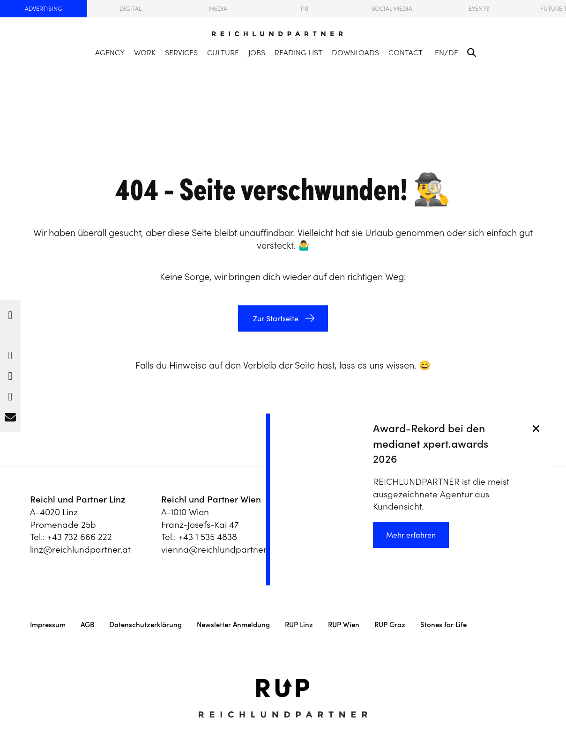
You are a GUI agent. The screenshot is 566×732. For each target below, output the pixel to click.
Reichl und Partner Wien (211, 499)
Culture (223, 52)
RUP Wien (343, 624)
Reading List (298, 52)
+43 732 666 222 (79, 536)
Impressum (48, 624)
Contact (405, 52)
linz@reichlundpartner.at (80, 549)
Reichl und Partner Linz (78, 499)
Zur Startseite (274, 318)
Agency (110, 52)
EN (439, 52)
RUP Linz (299, 624)
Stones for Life (443, 624)
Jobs (256, 52)
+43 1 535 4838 (208, 536)
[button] (10, 312)
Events (479, 9)
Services (181, 52)
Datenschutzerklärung (145, 624)
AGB (87, 624)
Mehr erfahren (411, 535)
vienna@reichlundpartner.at (218, 549)
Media (218, 9)
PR (304, 9)
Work (145, 52)
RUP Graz (389, 624)
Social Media (392, 9)
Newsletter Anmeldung (233, 624)
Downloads (355, 52)
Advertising (43, 9)
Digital (130, 9)
